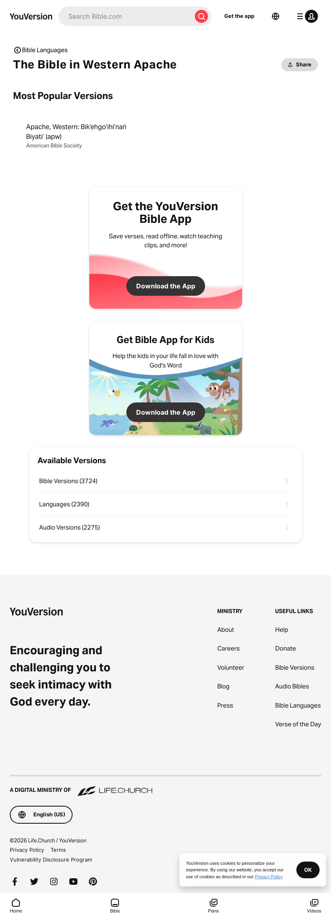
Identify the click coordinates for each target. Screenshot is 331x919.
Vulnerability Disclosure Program (51, 859)
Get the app (239, 16)
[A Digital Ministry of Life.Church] (165, 786)
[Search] (125, 16)
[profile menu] (305, 16)
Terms (58, 849)
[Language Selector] (275, 16)
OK (308, 869)
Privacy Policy (27, 849)
